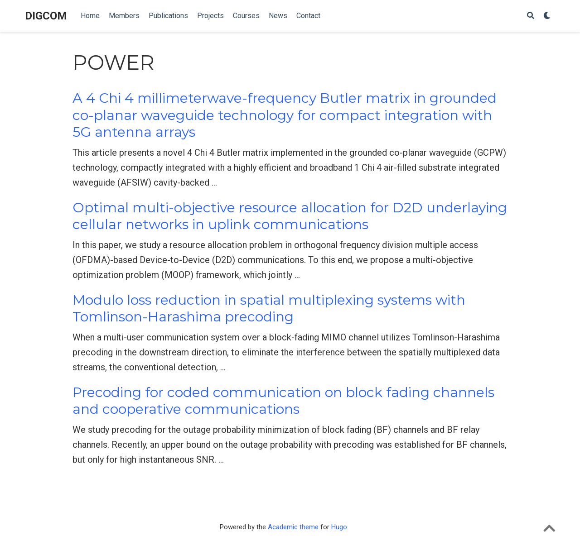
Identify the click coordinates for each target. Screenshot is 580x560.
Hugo (339, 527)
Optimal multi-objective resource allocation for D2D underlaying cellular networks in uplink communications (289, 216)
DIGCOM (46, 16)
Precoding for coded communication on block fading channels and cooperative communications (283, 401)
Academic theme (293, 527)
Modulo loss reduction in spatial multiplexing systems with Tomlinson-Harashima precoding (268, 308)
